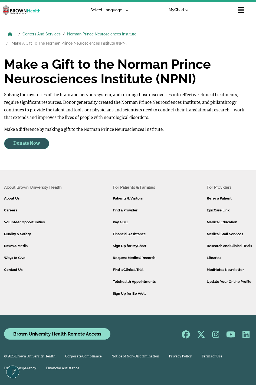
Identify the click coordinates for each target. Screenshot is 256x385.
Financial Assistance (129, 234)
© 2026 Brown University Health (29, 356)
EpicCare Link (218, 210)
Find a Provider (125, 210)
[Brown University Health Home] (10, 35)
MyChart (178, 9)
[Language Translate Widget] (107, 10)
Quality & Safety (17, 234)
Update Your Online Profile (229, 282)
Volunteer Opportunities (24, 222)
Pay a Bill (120, 222)
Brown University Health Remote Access (57, 334)
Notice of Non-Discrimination (135, 356)
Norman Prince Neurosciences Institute (101, 34)
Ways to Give (14, 258)
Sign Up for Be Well (129, 293)
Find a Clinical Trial (128, 270)
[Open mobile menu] (241, 10)
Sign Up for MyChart (129, 246)
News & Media (16, 246)
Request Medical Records (134, 258)
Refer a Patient (219, 198)
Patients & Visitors (128, 198)
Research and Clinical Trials (229, 246)
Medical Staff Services (225, 234)
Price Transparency (20, 368)
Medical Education (222, 222)
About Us (11, 198)
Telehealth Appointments (134, 282)
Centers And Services (41, 34)
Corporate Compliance (83, 356)
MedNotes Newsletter (225, 270)
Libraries (214, 258)
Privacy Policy (180, 356)
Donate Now (26, 143)
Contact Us (13, 270)
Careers (10, 210)
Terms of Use (212, 356)
